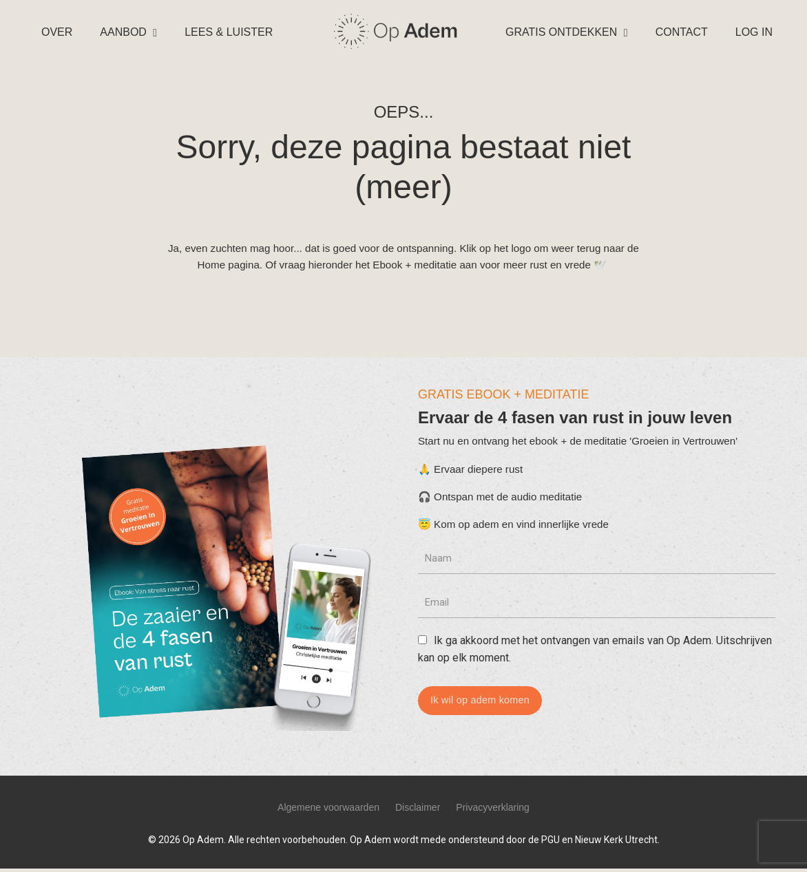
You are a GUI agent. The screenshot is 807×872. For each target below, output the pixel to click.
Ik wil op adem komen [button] (482, 708)
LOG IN (754, 32)
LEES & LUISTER (229, 32)
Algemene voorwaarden (328, 810)
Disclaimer (417, 810)
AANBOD (128, 32)
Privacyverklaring (493, 810)
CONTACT (682, 32)
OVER (56, 32)
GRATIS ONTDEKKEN (566, 32)
